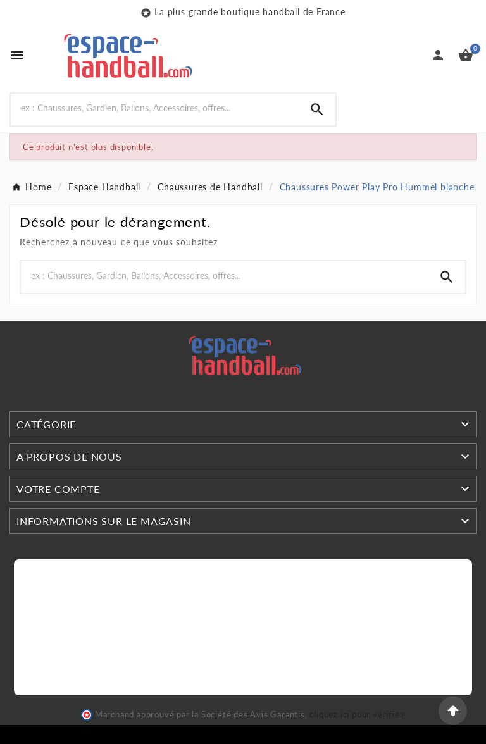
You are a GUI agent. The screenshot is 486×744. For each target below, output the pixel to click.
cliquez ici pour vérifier (356, 714)
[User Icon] (438, 55)
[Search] (155, 108)
